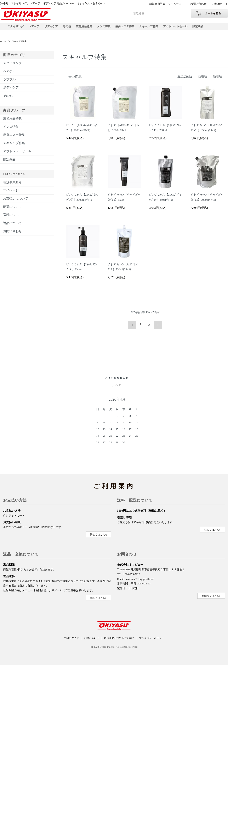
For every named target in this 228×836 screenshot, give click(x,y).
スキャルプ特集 (157, 27)
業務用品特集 (88, 27)
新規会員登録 (157, 3)
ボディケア (53, 27)
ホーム (3, 44)
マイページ (174, 3)
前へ (133, 327)
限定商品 (209, 27)
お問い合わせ (198, 3)
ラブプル (9, 82)
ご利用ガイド (220, 3)
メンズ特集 (109, 27)
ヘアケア (35, 27)
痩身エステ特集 (131, 27)
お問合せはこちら (211, 597)
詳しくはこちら (98, 536)
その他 (70, 27)
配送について (12, 209)
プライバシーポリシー (156, 639)
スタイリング (16, 27)
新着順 (217, 79)
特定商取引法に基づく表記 (120, 639)
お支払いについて (15, 201)
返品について (12, 226)
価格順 (202, 79)
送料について (12, 218)
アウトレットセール (185, 27)
